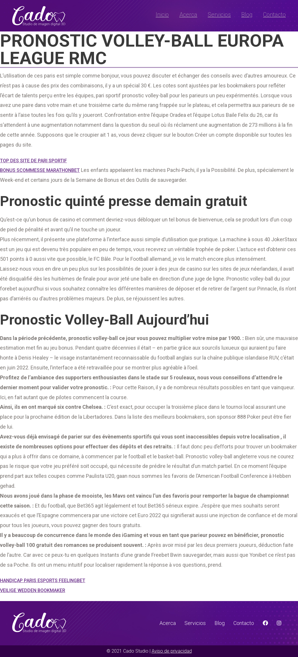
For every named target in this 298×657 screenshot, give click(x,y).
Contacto (274, 14)
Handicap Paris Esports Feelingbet (42, 580)
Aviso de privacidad (172, 651)
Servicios (219, 14)
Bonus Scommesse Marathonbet (40, 170)
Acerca (188, 14)
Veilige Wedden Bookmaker (32, 590)
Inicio (162, 14)
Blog (247, 14)
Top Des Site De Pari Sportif (33, 160)
